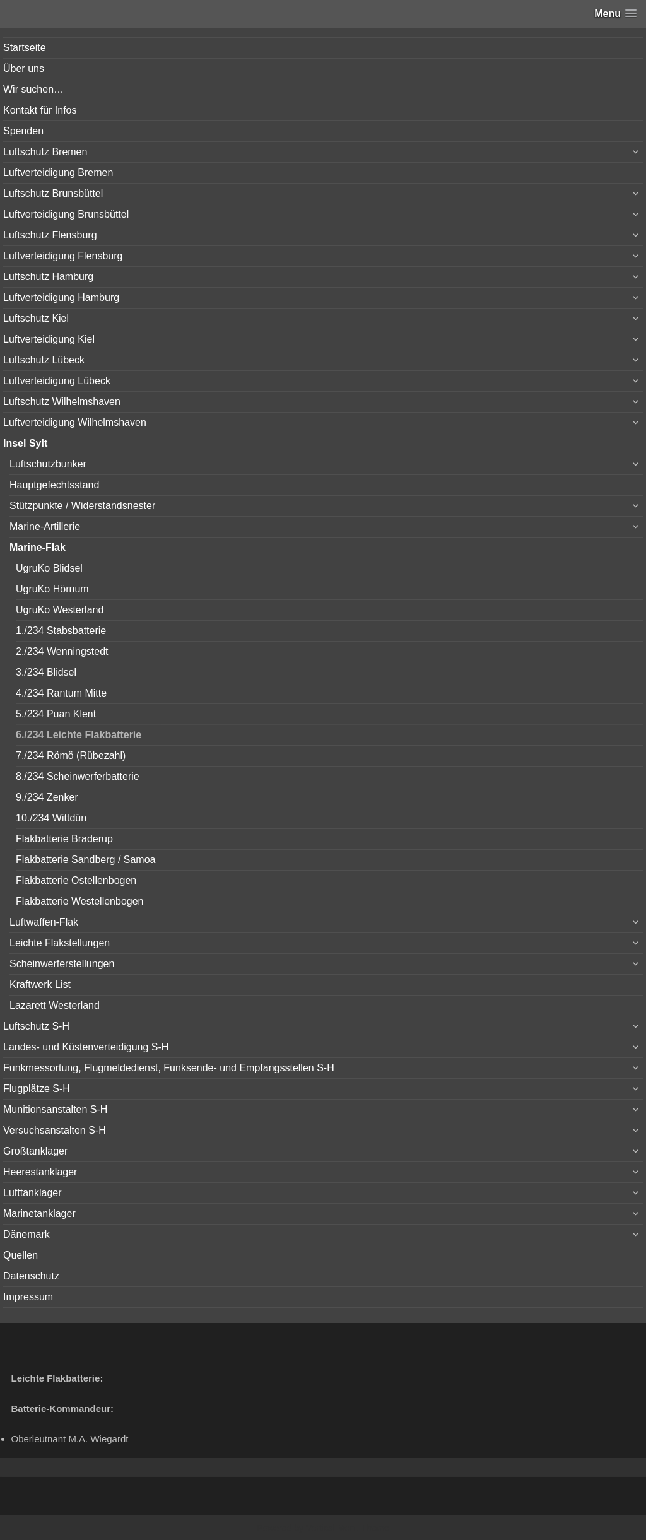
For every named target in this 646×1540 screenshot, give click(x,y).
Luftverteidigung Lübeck (56, 380)
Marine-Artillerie (44, 526)
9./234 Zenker (47, 797)
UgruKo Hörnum (52, 589)
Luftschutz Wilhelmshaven (61, 401)
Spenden (23, 131)
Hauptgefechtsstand (54, 484)
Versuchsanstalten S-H (54, 1130)
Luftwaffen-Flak (43, 922)
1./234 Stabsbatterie (61, 630)
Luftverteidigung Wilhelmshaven (74, 422)
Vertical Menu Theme (347, 1528)
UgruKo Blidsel (49, 568)
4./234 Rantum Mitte (61, 693)
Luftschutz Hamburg (48, 276)
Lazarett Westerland (54, 1005)
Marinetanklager (39, 1213)
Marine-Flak (37, 547)
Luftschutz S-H (36, 1026)
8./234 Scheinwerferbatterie (77, 776)
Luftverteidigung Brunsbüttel (66, 214)
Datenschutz (31, 1276)
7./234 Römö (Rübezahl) (71, 755)
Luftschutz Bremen (45, 151)
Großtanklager (35, 1151)
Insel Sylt (25, 443)
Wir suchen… (33, 89)
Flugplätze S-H (36, 1088)
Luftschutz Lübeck (44, 360)
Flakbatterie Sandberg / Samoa (85, 859)
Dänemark (26, 1234)
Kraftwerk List (40, 984)
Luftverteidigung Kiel (49, 339)
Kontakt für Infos (40, 110)
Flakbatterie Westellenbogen (80, 901)
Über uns (23, 68)
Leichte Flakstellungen (59, 943)
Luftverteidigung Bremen (58, 172)
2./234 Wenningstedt (62, 651)
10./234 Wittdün (51, 818)
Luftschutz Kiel (36, 318)
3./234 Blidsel (46, 672)
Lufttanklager (32, 1192)
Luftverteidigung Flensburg (62, 255)
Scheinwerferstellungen (61, 963)
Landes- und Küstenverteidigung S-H (85, 1047)
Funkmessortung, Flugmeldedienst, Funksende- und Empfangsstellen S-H (168, 1067)
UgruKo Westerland (59, 609)
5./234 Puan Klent (56, 713)
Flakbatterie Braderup (64, 838)
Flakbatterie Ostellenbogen (76, 880)
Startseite (24, 47)
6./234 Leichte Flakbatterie (78, 734)
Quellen (20, 1255)
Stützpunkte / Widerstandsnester (82, 505)
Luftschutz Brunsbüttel (53, 193)
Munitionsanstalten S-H (55, 1109)
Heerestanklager (40, 1172)
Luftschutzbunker (47, 464)
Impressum (28, 1296)
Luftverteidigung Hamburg (61, 297)
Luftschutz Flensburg (50, 235)
